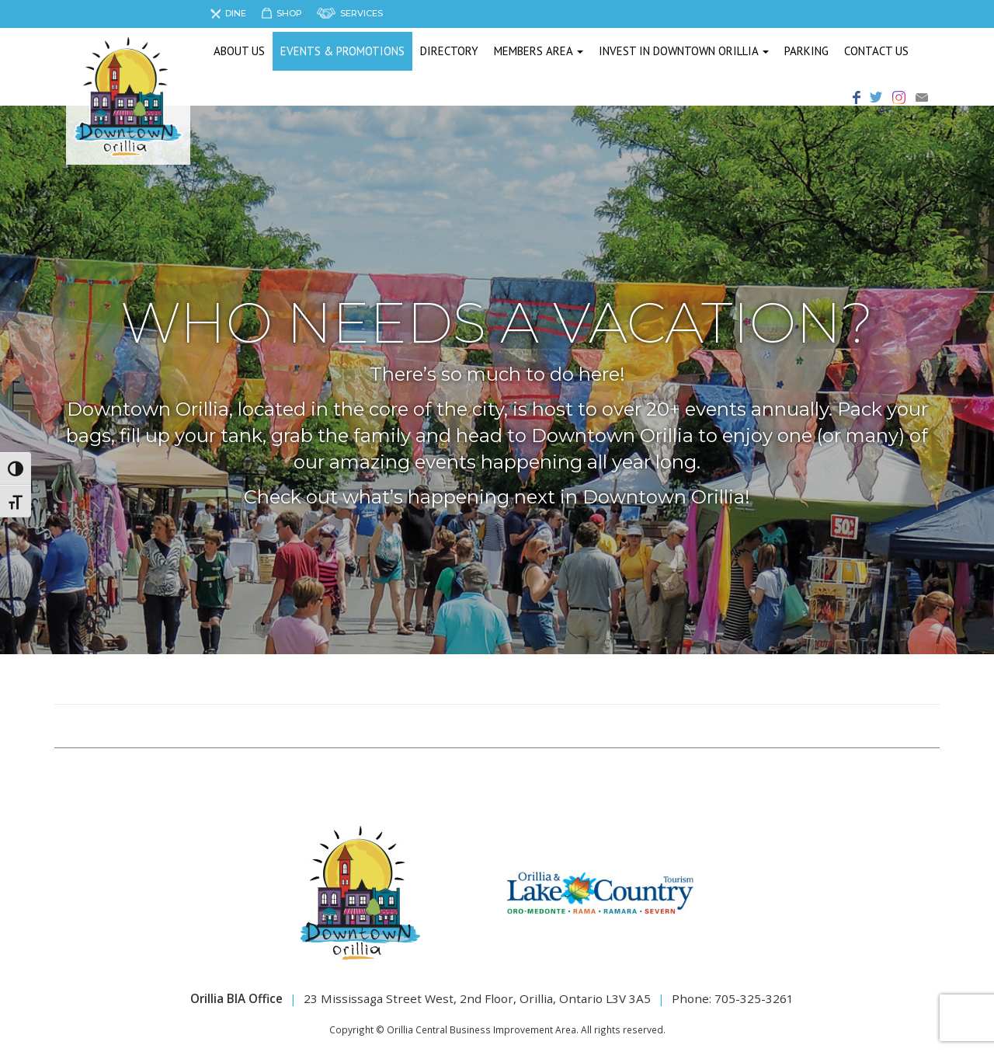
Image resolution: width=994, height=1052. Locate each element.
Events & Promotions (342, 51)
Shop (289, 13)
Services (361, 13)
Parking (806, 51)
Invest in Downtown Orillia (684, 51)
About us (239, 51)
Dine (235, 13)
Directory (449, 51)
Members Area (538, 51)
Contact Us (876, 51)
